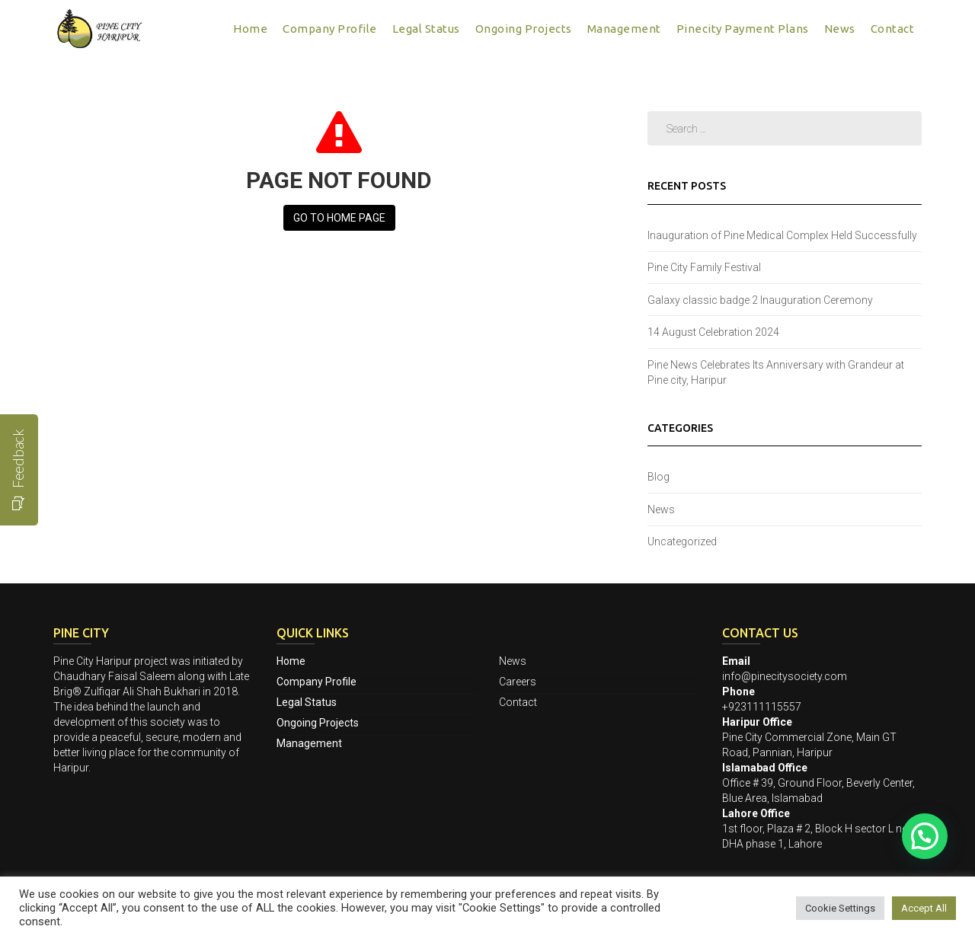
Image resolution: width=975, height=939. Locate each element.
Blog (658, 477)
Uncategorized (682, 541)
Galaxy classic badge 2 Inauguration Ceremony (760, 300)
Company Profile (330, 28)
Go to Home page (339, 218)
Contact (893, 28)
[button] (925, 836)
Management (624, 28)
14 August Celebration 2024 (713, 332)
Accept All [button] (924, 908)
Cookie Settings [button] (840, 908)
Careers (517, 682)
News (839, 28)
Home (250, 28)
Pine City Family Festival (704, 267)
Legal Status (426, 28)
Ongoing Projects (523, 28)
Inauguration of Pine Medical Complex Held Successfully (782, 235)
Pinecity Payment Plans (742, 28)
